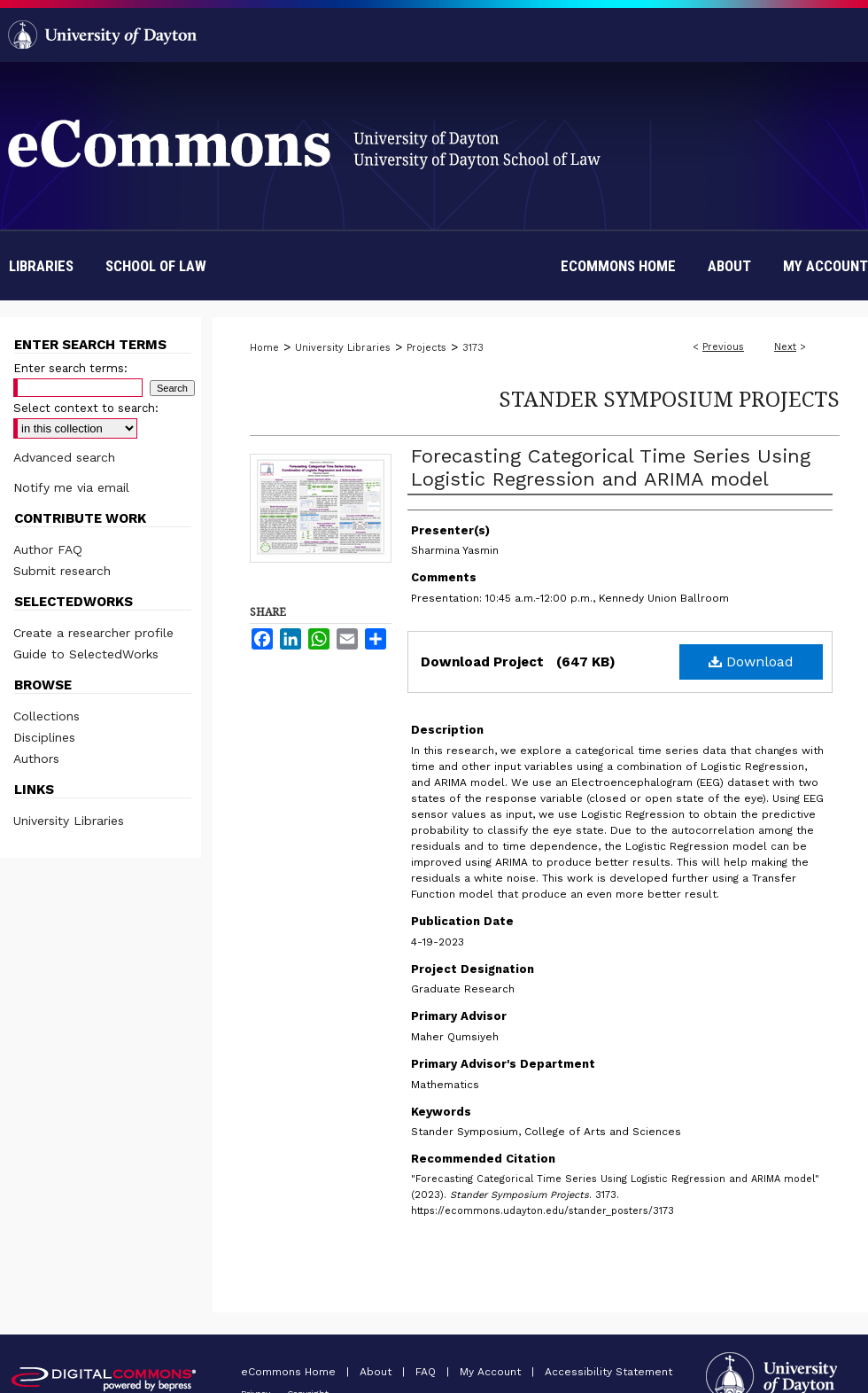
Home (264, 348)
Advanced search (64, 457)
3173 (473, 348)
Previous (723, 347)
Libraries (41, 266)
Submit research (62, 571)
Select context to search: (86, 408)
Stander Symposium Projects (669, 398)
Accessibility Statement (608, 1372)
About (377, 1372)
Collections (46, 716)
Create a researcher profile (93, 633)
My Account (492, 1372)
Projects (426, 348)
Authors (36, 758)
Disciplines (44, 737)
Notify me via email (71, 487)
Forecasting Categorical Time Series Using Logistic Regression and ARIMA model (610, 467)
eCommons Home (290, 1372)
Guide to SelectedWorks (86, 654)
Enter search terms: (70, 368)
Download (751, 661)
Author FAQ (47, 549)
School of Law (155, 266)
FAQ (427, 1372)
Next (785, 347)
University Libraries (343, 348)
